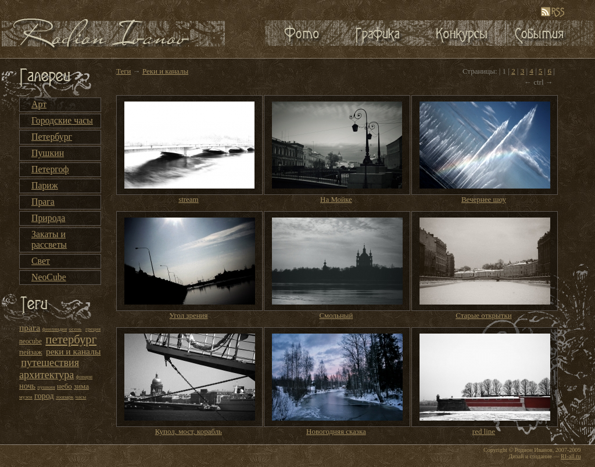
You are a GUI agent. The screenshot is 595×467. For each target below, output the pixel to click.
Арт (38, 104)
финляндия (54, 329)
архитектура (46, 375)
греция (93, 329)
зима (81, 386)
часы (81, 397)
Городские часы (62, 120)
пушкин (46, 387)
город (44, 395)
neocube (30, 341)
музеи (26, 397)
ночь (27, 385)
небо (64, 386)
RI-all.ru (570, 456)
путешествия (50, 362)
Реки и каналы (165, 71)
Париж (44, 185)
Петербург (51, 137)
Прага (43, 202)
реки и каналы (73, 351)
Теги (123, 71)
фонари (84, 376)
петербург (70, 339)
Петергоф (50, 169)
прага (29, 327)
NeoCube (48, 277)
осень (75, 329)
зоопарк (64, 397)
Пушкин (47, 153)
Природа (48, 218)
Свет (40, 261)
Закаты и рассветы (49, 239)
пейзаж (30, 351)
